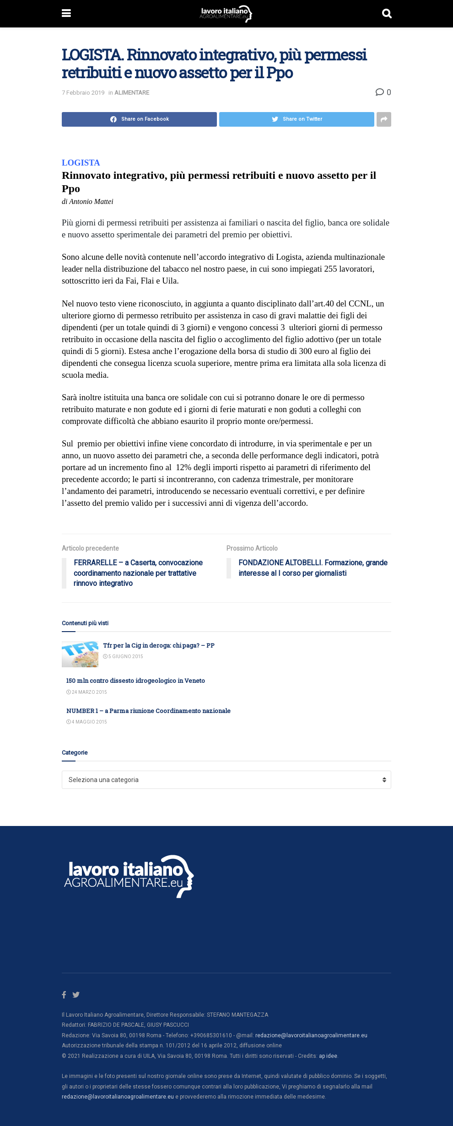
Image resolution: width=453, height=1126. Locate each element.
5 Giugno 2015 (123, 656)
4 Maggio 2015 (86, 721)
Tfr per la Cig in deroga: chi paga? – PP (159, 645)
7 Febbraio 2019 (83, 92)
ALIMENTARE (131, 92)
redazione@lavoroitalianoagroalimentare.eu (311, 1035)
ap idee (328, 1056)
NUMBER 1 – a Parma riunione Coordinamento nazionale (148, 711)
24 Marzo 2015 (86, 692)
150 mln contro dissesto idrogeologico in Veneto (135, 680)
